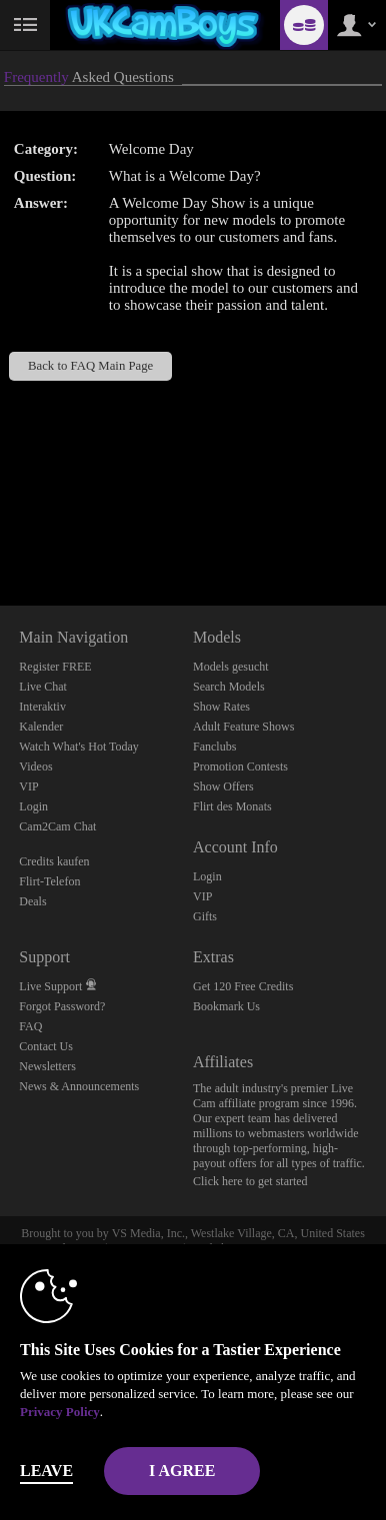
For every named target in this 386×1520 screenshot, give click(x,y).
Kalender (41, 727)
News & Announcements (79, 1086)
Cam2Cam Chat (57, 826)
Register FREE (55, 667)
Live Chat (43, 687)
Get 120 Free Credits (243, 986)
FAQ (30, 1026)
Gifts (205, 916)
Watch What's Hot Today (79, 747)
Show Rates (221, 707)
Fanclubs (214, 747)
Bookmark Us (226, 1006)
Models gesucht (231, 667)
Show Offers (223, 786)
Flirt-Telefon (49, 881)
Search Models (229, 687)
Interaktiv (42, 707)
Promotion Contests (240, 766)
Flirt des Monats (232, 806)
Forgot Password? (62, 1006)
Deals (32, 901)
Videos (35, 766)
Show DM (0, 531)
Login (33, 806)
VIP (28, 786)
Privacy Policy (60, 1411)
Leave (46, 1470)
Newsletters (47, 1066)
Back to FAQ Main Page (90, 366)
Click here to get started (250, 1181)
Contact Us (46, 1046)
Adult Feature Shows (243, 727)
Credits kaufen (54, 861)
